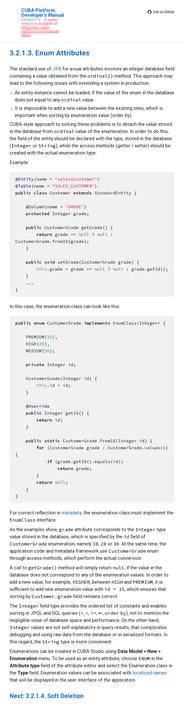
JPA (56, 69)
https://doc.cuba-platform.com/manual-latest (40, 31)
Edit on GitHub (161, 12)
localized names (149, 673)
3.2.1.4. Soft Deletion (55, 696)
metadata (71, 513)
